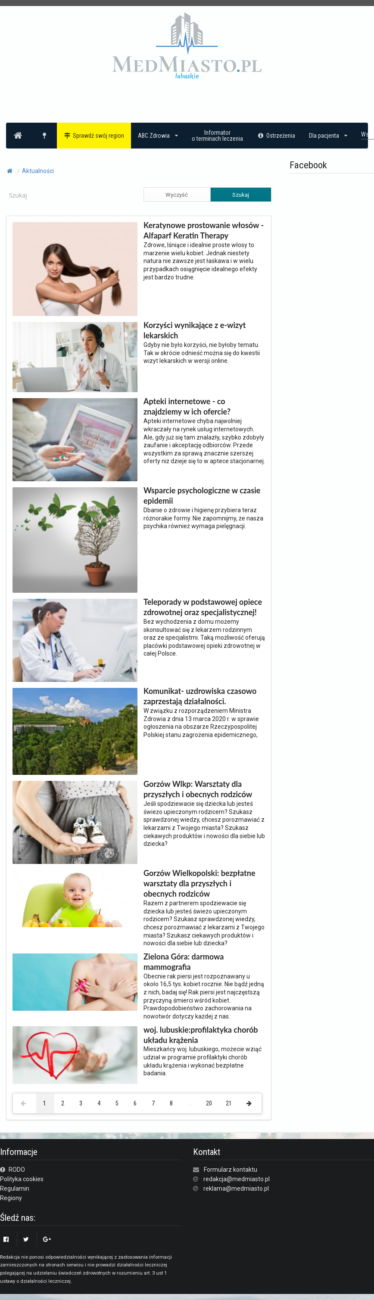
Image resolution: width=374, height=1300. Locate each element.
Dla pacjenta (328, 135)
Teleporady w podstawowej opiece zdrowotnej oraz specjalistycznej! (202, 607)
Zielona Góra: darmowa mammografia (183, 962)
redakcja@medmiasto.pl (236, 1179)
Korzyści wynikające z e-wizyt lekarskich (194, 330)
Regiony (11, 1198)
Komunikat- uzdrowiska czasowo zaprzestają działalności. (199, 696)
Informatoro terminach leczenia (217, 135)
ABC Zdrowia (158, 135)
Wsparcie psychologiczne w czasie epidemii (201, 495)
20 (209, 1103)
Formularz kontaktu (230, 1169)
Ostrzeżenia (276, 135)
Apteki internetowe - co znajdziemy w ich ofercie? (187, 406)
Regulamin (14, 1188)
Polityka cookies (22, 1179)
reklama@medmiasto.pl (236, 1188)
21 (229, 1103)
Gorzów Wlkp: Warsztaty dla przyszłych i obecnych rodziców (197, 789)
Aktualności (38, 170)
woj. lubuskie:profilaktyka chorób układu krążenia (200, 1035)
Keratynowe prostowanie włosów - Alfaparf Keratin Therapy (203, 230)
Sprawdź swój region (94, 135)
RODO (12, 1169)
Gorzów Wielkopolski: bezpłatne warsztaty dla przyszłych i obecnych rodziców (199, 883)
